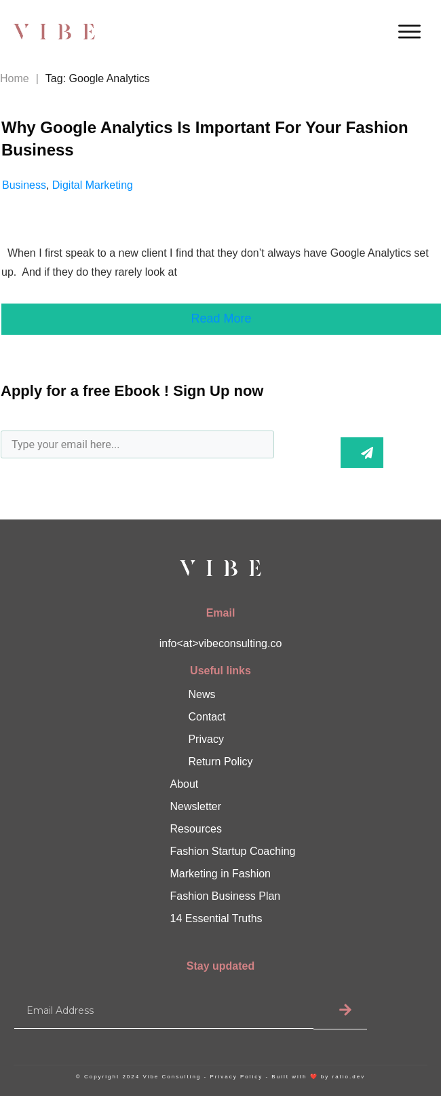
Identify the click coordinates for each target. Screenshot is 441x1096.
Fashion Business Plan (225, 896)
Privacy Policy (236, 1077)
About (184, 784)
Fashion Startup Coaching (233, 851)
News (201, 694)
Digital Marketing (92, 185)
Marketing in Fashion (220, 873)
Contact (206, 717)
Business (24, 185)
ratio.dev (348, 1077)
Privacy (205, 739)
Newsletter (196, 806)
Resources (196, 829)
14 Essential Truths (216, 918)
